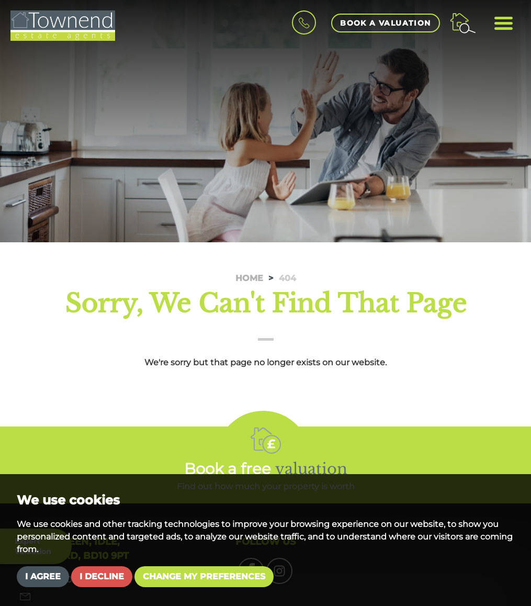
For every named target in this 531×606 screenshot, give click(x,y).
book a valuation (385, 23)
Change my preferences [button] (204, 576)
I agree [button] (43, 576)
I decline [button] (102, 576)
